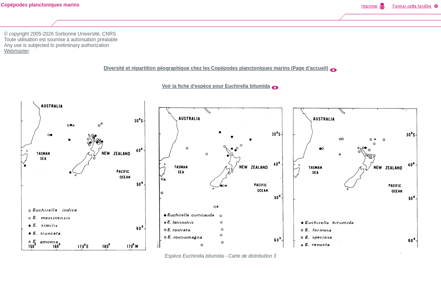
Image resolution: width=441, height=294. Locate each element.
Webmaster (16, 51)
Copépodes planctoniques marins (40, 5)
